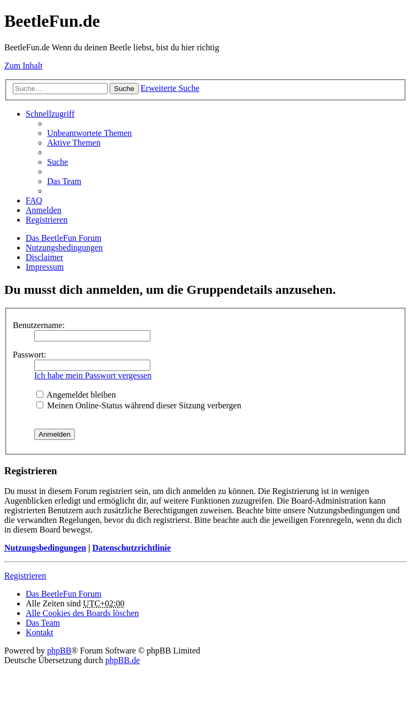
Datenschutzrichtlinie (131, 547)
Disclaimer (44, 257)
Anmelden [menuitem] (44, 210)
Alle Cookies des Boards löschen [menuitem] (82, 613)
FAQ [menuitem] (34, 200)
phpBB (59, 650)
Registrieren (25, 575)
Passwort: (29, 354)
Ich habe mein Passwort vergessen (92, 375)
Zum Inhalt (23, 65)
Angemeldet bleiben (76, 394)
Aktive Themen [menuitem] (74, 142)
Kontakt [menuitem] (40, 632)
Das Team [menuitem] (64, 181)
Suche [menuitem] (57, 161)
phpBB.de (122, 660)
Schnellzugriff (50, 113)
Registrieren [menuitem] (46, 219)
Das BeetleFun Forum (63, 237)
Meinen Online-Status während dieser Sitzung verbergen (138, 405)
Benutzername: (39, 325)
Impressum (45, 266)
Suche (124, 89)
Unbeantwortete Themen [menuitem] (89, 133)
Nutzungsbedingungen (64, 247)
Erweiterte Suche (170, 88)
